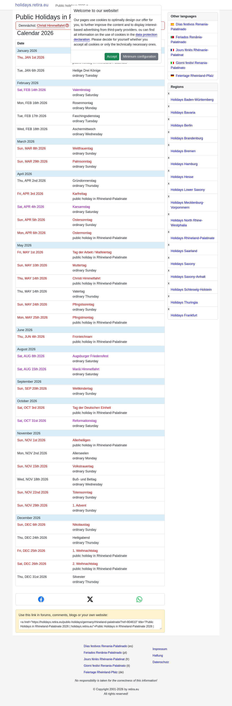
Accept (112, 56)
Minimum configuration (139, 56)
